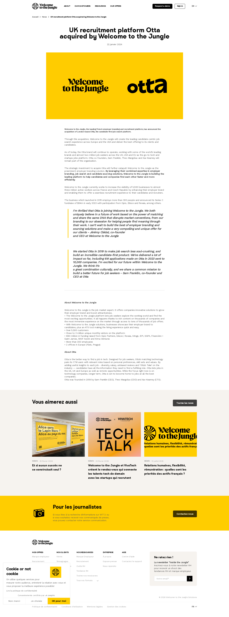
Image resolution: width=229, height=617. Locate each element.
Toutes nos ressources (86, 576)
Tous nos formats (84, 580)
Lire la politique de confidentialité (21, 591)
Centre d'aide (128, 557)
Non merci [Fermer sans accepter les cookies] (14, 601)
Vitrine (59, 557)
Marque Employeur (85, 557)
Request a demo (162, 6)
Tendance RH (82, 571)
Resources (100, 6)
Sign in (180, 6)
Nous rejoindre (109, 566)
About (67, 6)
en (194, 6)
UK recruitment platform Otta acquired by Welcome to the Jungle (78, 17)
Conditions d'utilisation (72, 607)
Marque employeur (40, 557)
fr (194, 607)
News (44, 17)
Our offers (115, 6)
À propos (107, 557)
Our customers (82, 6)
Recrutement (38, 561)
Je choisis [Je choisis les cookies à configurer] (36, 601)
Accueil (35, 17)
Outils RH (80, 566)
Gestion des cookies (116, 607)
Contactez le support (132, 561)
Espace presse (110, 561)
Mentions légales (95, 607)
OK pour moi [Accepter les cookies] (59, 601)
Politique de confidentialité (44, 607)
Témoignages (62, 561)
